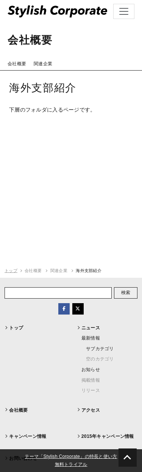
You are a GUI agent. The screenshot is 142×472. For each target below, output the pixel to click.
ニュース (90, 327)
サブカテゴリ (100, 348)
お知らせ (90, 369)
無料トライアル (71, 464)
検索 (125, 292)
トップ (11, 270)
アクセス (90, 410)
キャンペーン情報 (27, 436)
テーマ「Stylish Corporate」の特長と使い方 (71, 456)
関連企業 (43, 63)
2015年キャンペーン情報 (107, 436)
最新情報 (90, 338)
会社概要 (17, 63)
